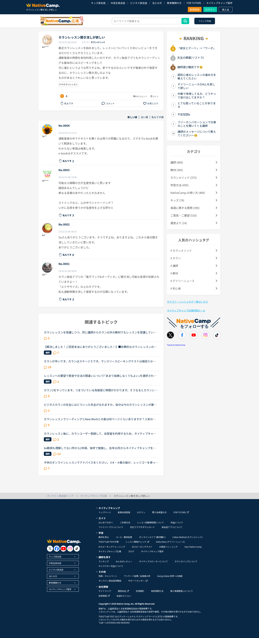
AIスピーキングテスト (142, 546)
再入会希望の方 (159, 512)
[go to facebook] (57, 549)
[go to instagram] (70, 549)
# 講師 (174, 266)
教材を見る (104, 537)
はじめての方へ (106, 522)
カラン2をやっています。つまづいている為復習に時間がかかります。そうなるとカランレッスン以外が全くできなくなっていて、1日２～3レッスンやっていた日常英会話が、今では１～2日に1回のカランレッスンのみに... (100, 390)
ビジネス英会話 (138, 3)
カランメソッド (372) (183, 177)
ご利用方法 (125, 522)
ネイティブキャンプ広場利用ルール (186, 310)
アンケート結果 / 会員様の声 (137, 575)
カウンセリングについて (186, 561)
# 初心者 (175, 288)
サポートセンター (138, 580)
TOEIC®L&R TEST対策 (109, 541)
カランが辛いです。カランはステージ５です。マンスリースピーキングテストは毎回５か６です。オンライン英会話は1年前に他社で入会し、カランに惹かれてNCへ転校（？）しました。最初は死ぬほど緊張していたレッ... (100, 361)
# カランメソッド (181, 250)
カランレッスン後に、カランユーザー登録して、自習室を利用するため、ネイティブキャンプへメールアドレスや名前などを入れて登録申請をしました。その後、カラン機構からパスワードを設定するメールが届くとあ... (100, 433)
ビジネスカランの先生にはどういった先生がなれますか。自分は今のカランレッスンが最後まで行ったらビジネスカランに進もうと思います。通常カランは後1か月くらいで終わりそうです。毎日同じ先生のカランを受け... (101, 404)
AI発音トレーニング (168, 546)
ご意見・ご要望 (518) (183, 215)
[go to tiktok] (77, 549)
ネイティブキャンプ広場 (110, 551)
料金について (177, 522)
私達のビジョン (124, 595)
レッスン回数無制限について (150, 522)
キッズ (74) (177, 200)
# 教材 (174, 273)
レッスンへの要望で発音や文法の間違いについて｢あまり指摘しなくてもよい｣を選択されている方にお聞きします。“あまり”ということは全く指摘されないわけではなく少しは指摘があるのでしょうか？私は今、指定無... (100, 376)
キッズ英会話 (98, 3)
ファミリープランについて (111, 527)
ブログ (131, 551)
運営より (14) (178, 223)
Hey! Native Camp (193, 546)
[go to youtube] (63, 549)
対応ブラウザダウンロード (142, 527)
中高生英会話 (118, 3)
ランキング (104, 561)
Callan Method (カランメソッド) (187, 537)
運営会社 (123, 590)
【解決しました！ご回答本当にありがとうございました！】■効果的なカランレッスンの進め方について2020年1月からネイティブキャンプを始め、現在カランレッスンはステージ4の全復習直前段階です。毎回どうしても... (100, 347)
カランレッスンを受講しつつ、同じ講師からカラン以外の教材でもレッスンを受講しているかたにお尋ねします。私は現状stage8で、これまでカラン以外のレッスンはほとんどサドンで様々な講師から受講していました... (100, 332)
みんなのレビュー (124, 561)
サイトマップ (105, 590)
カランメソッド (98, 42)
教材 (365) (176, 170)
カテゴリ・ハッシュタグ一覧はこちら (187, 301)
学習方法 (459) (179, 185)
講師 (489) (176, 162)
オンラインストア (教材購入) (152, 537)
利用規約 (140, 590)
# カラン (175, 258)
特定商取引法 (157, 590)
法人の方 (157, 3)
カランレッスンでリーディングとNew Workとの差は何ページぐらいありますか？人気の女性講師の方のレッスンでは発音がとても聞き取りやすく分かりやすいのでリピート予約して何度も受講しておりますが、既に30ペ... (100, 419)
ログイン (210, 9)
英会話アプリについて (172, 527)
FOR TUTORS (194, 3)
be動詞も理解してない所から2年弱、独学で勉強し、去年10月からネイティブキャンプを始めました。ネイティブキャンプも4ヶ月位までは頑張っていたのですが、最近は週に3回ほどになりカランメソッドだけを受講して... (100, 448)
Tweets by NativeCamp (176, 345)
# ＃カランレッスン (69, 84)
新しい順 (132, 117)
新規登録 (194, 9)
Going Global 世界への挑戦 (169, 575)
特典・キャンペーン (108, 575)
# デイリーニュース (182, 281)
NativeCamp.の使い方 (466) (187, 193)
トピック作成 (204, 20)
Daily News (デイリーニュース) (170, 541)
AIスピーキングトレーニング (112, 546)
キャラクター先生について (111, 565)
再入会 (225, 9)
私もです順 (158, 117)
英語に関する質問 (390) (184, 208)
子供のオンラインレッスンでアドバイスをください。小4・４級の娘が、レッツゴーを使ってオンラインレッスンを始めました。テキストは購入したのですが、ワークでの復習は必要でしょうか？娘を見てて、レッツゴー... (101, 462)
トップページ (105, 512)
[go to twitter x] (50, 549)
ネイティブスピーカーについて (153, 561)
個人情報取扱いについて (181, 590)
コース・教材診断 (124, 537)
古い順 (144, 117)
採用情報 (104, 595)
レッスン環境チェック (137, 541)
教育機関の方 (174, 3)
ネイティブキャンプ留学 (219, 3)
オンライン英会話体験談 (110, 580)
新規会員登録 (124, 512)
